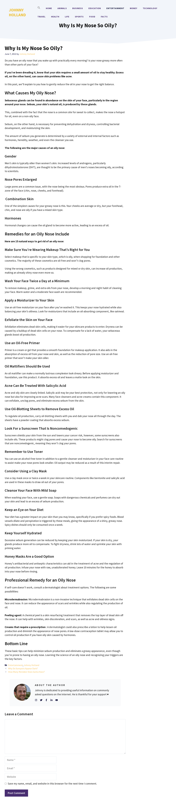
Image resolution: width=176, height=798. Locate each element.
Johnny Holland (17, 12)
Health (55, 16)
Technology (150, 8)
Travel (42, 16)
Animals (62, 8)
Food (92, 16)
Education (94, 8)
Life (67, 16)
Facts (104, 16)
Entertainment (115, 8)
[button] (39, 8)
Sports (79, 16)
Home (49, 8)
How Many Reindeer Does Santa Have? (26, 671)
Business (77, 8)
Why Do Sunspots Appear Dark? (23, 668)
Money (133, 8)
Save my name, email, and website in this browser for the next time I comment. (52, 783)
